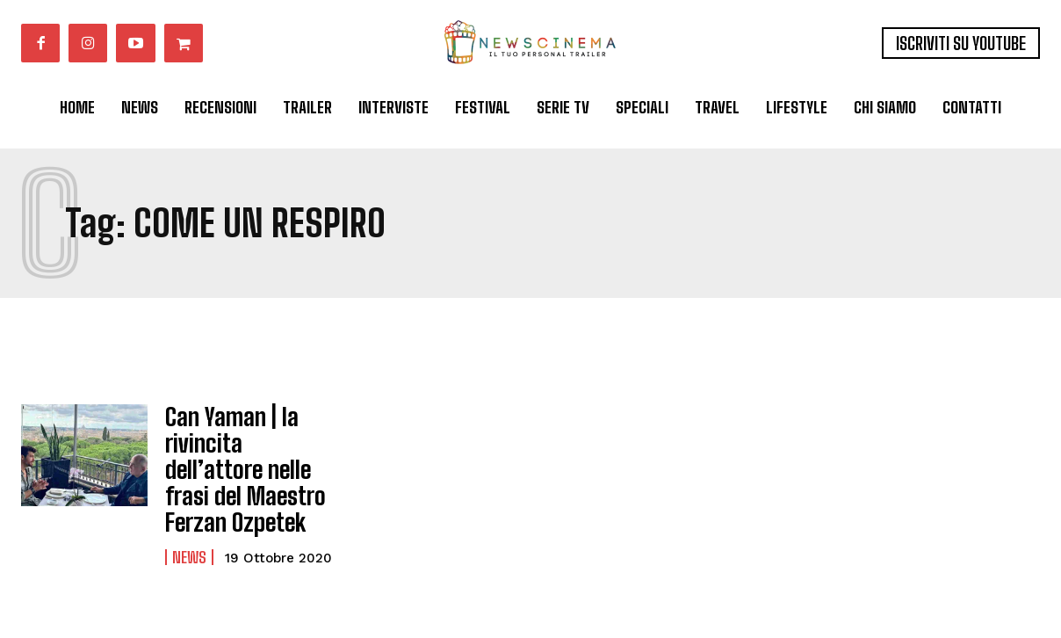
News (189, 541)
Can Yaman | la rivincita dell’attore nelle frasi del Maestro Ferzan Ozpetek (245, 461)
